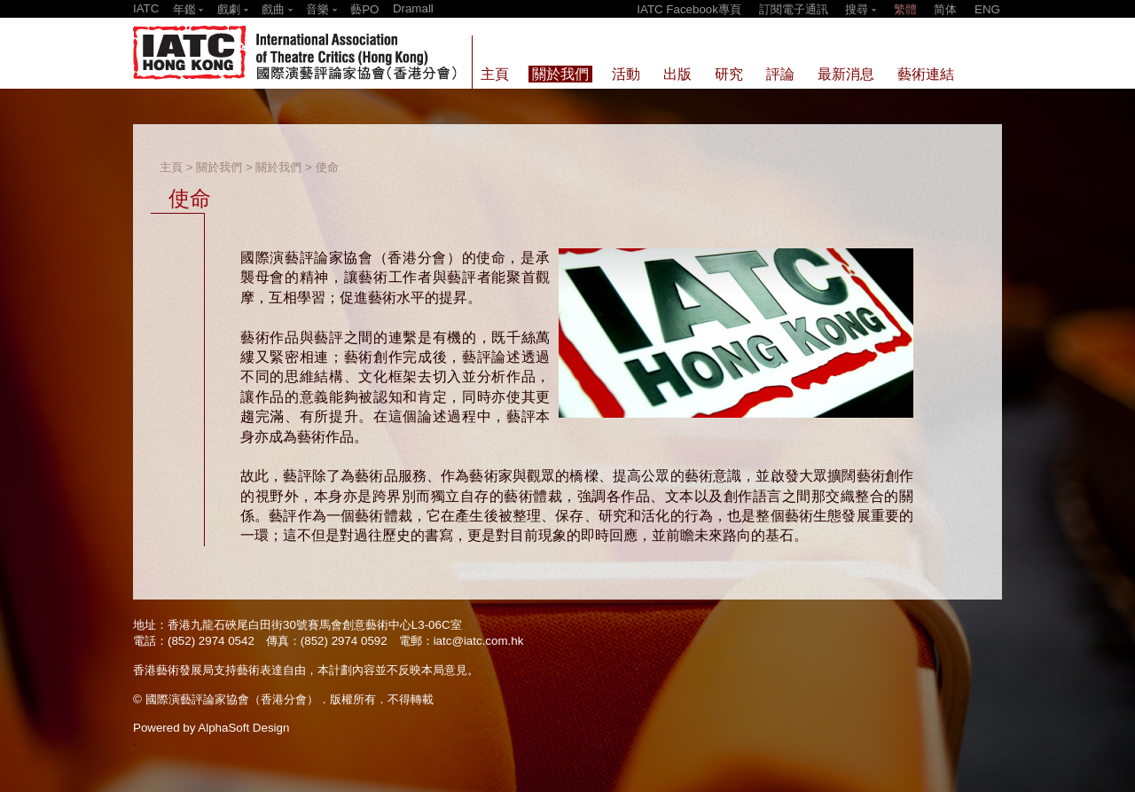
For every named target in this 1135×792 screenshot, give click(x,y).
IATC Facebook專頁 (689, 9)
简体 (945, 9)
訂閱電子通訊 (793, 9)
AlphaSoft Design (243, 727)
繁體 (905, 9)
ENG (987, 9)
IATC (146, 8)
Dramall (413, 8)
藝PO (364, 9)
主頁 (171, 167)
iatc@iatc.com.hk (479, 640)
